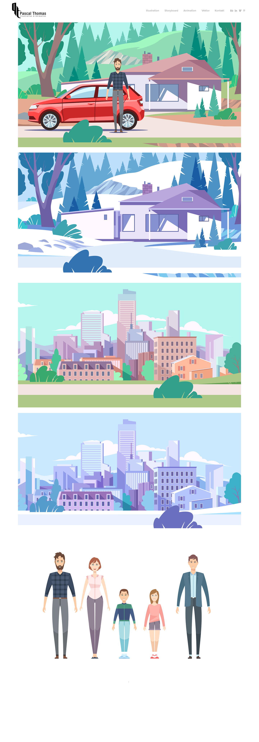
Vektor (206, 10)
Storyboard (171, 10)
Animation (189, 10)
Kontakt (219, 10)
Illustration (152, 10)
